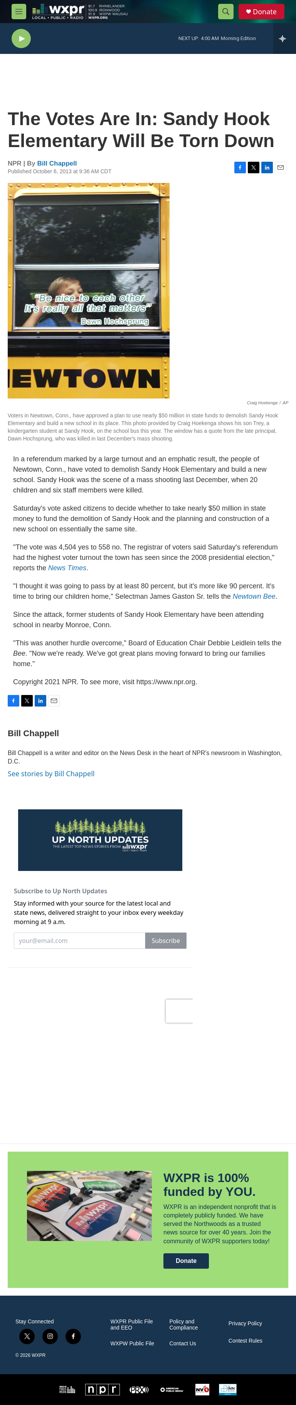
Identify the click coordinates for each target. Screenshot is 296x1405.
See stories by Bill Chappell (51, 773)
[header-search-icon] (226, 11)
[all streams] (284, 38)
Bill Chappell (57, 163)
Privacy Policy (245, 1323)
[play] (21, 38)
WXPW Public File (132, 1343)
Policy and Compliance (184, 1325)
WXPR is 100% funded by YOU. (209, 1185)
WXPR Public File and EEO (131, 1325)
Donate (265, 12)
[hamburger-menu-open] (19, 11)
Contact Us (183, 1343)
